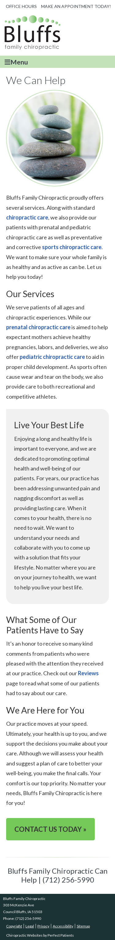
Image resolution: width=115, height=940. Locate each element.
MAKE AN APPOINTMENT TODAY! (76, 6)
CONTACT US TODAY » (50, 829)
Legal (29, 926)
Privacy (43, 926)
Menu (16, 62)
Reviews (88, 673)
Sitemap (83, 926)
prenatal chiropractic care (38, 327)
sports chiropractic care (72, 247)
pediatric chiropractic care (52, 356)
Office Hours (21, 6)
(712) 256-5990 (28, 918)
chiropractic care (27, 217)
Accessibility (63, 926)
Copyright (14, 926)
